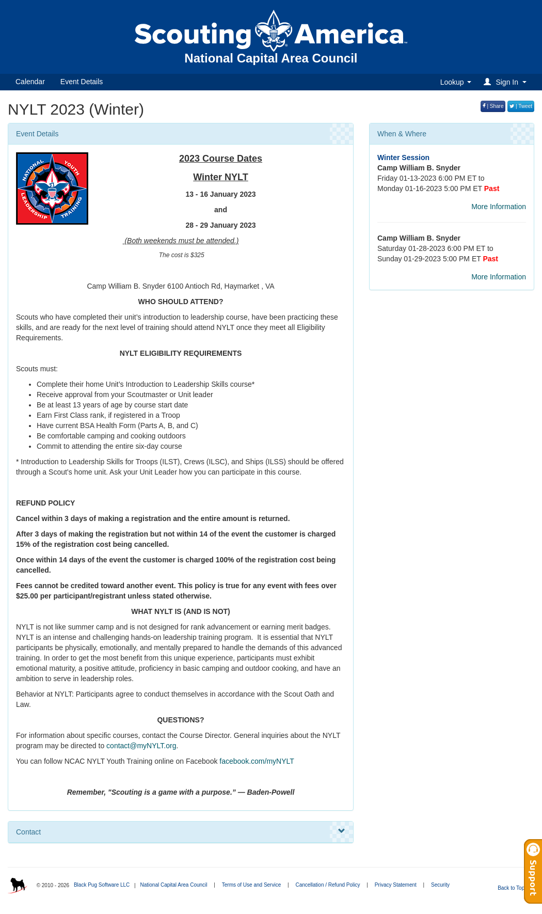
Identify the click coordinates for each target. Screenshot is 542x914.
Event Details (81, 81)
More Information (498, 206)
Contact (180, 831)
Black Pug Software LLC (102, 885)
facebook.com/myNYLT (256, 761)
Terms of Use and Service (251, 885)
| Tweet (520, 106)
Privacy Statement (396, 885)
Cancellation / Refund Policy (327, 885)
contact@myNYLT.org (141, 746)
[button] (506, 82)
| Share (493, 106)
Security (440, 885)
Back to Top (514, 888)
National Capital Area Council (173, 885)
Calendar (30, 81)
